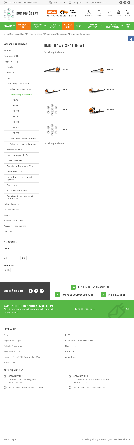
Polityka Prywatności (13, 346)
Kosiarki (10, 72)
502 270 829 (59, 2)
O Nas (7, 335)
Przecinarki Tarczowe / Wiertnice (22, 166)
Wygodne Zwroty (12, 351)
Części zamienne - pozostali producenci (20, 197)
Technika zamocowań (93, 25)
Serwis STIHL (10, 362)
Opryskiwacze (13, 185)
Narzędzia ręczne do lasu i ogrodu (19, 178)
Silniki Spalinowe (14, 160)
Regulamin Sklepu (12, 340)
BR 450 (16, 116)
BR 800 (16, 127)
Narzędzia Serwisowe (17, 190)
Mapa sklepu (10, 439)
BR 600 (16, 133)
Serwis (78, 25)
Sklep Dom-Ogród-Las (14, 34)
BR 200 (16, 111)
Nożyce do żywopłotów (18, 155)
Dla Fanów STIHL (68, 25)
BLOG (67, 335)
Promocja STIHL (22, 25)
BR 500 (16, 122)
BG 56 (15, 100)
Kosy (9, 78)
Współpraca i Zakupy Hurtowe (79, 340)
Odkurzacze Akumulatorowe (23, 144)
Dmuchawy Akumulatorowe (23, 138)
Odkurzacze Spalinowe (20, 89)
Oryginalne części (37, 25)
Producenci (70, 351)
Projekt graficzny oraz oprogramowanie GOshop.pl (106, 439)
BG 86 (15, 105)
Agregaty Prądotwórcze (112, 25)
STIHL (7, 270)
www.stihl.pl (70, 357)
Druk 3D (128, 25)
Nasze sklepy (71, 346)
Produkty (8, 25)
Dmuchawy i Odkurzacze (55, 34)
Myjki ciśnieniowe (15, 149)
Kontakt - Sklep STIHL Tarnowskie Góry (22, 357)
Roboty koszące (53, 25)
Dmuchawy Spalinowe (79, 34)
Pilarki (10, 67)
